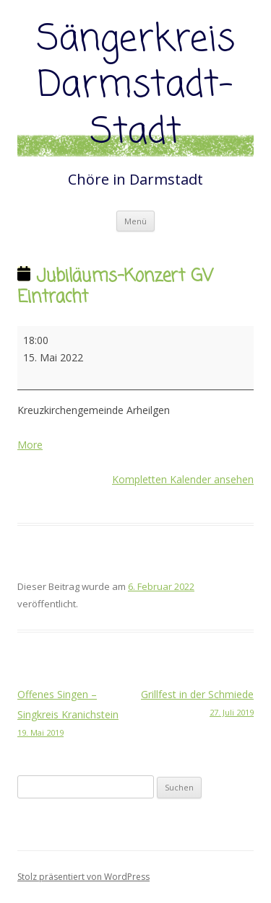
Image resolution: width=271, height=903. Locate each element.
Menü (135, 221)
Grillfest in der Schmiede (195, 704)
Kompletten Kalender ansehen (183, 479)
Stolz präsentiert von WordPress (83, 877)
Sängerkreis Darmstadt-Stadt (136, 87)
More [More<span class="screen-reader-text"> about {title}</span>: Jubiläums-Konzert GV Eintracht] (30, 445)
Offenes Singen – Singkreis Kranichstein (76, 714)
